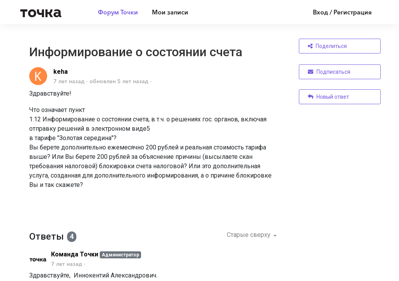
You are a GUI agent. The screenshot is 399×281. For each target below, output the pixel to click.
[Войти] (336, 12)
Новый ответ (328, 97)
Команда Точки (74, 254)
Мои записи (170, 12)
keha (60, 71)
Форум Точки (118, 12)
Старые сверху (249, 234)
